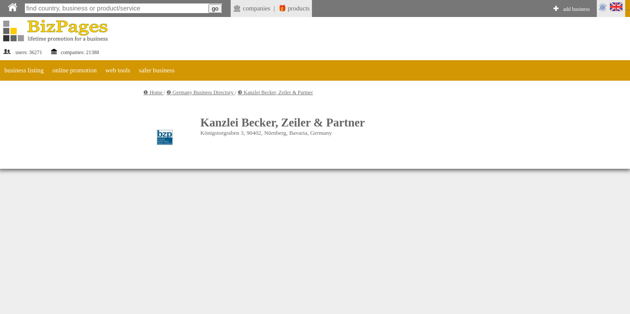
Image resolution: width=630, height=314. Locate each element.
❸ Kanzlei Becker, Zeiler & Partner (275, 92)
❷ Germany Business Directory (200, 92)
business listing (24, 70)
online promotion (74, 70)
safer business (157, 70)
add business (576, 9)
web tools (117, 70)
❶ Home (153, 92)
